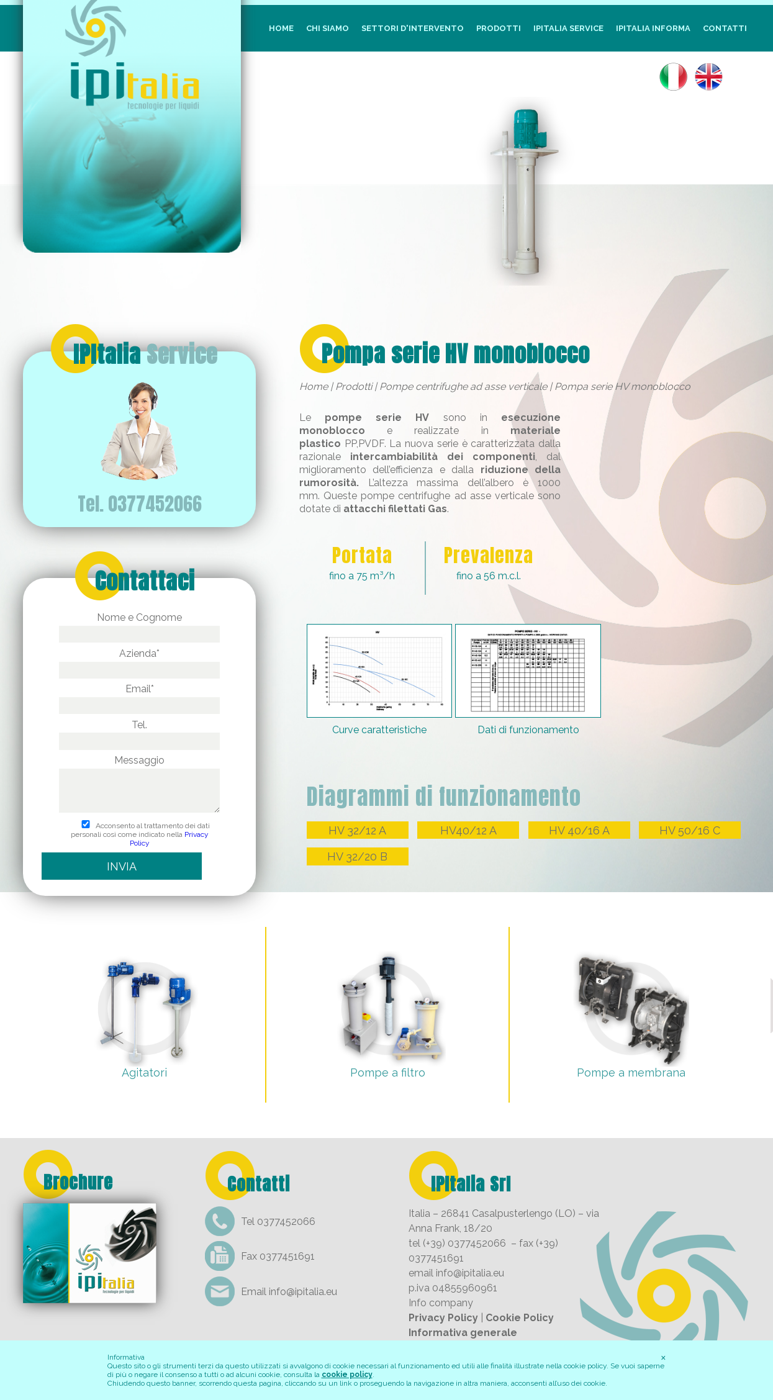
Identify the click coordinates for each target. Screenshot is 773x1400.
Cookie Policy (520, 1318)
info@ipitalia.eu (303, 1292)
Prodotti (498, 28)
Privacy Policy (443, 1318)
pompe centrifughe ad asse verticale (447, 496)
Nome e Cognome (139, 625)
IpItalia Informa (653, 28)
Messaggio (139, 784)
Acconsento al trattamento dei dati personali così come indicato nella (140, 834)
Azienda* (139, 661)
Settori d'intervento (412, 28)
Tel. (139, 733)
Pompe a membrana (631, 1072)
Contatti (725, 28)
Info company (441, 1303)
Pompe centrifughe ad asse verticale (463, 386)
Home (281, 28)
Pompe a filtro (387, 1072)
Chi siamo (327, 28)
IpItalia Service (568, 28)
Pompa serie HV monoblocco (456, 354)
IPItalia (145, 354)
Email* (139, 697)
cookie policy (347, 1374)
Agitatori (144, 1072)
